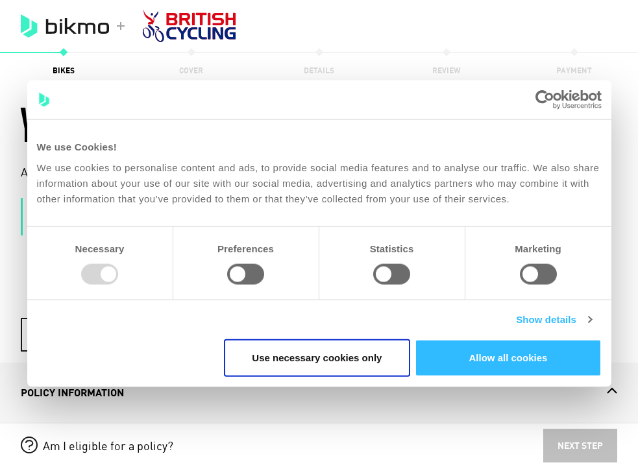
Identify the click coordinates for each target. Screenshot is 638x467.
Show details (546, 319)
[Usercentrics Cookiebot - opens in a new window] (545, 100)
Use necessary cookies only (317, 357)
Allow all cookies (508, 357)
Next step (580, 445)
